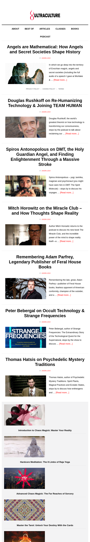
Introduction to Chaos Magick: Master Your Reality (45, 430)
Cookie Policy (49, 89)
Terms (61, 89)
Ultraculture (45, 15)
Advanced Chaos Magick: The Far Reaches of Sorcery (45, 493)
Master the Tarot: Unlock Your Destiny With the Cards (45, 525)
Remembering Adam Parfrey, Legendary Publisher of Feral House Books (45, 261)
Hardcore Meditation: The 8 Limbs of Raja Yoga (45, 462)
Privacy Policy (32, 89)
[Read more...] (60, 80)
